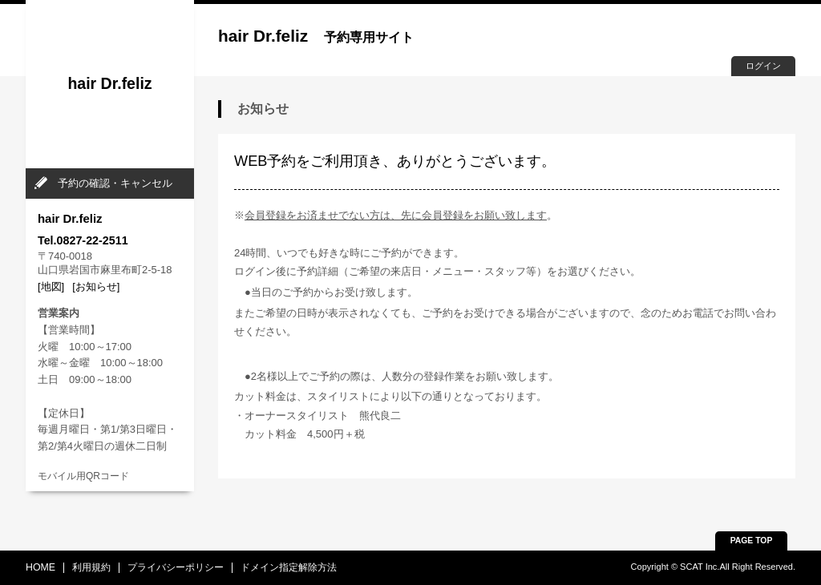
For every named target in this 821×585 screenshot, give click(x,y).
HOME (40, 567)
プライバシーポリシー (175, 567)
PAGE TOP (751, 540)
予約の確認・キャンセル (115, 183)
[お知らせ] (95, 286)
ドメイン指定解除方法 (289, 567)
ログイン (763, 66)
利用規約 (91, 567)
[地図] (51, 286)
